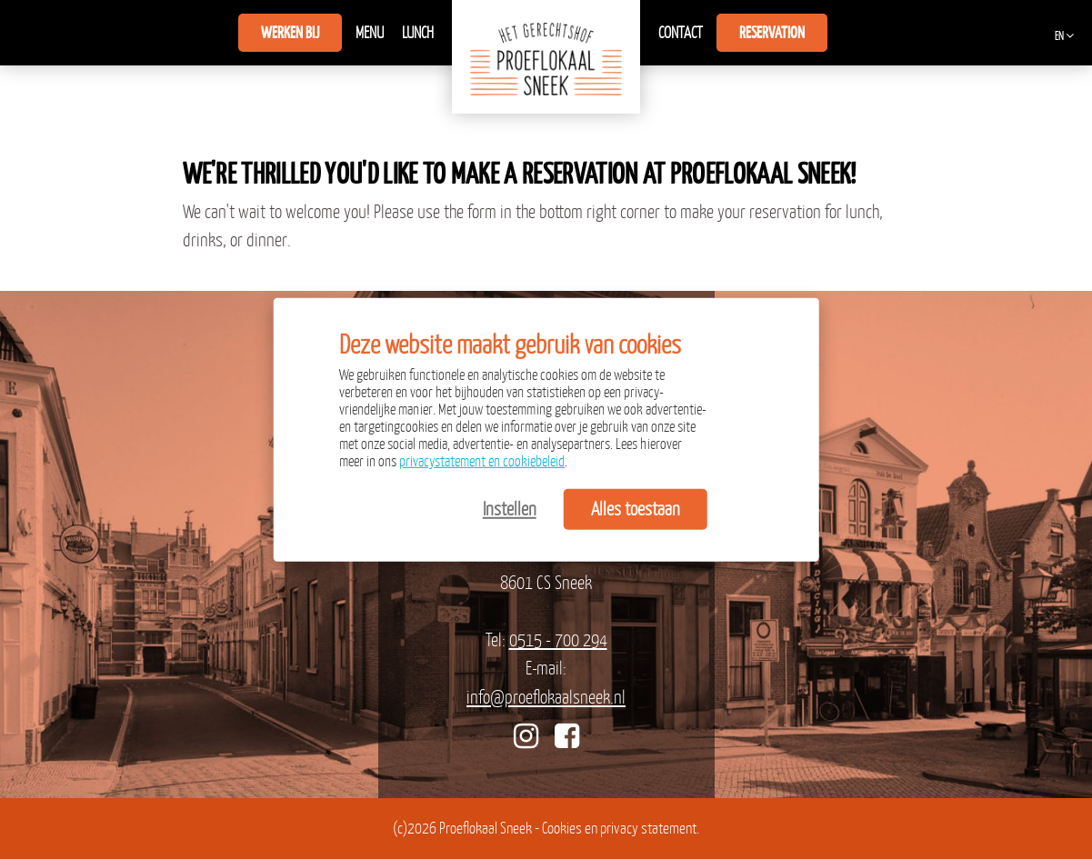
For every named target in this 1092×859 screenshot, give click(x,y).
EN (1059, 36)
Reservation (772, 33)
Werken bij (290, 33)
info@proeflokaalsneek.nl (546, 696)
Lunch (418, 33)
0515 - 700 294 (558, 639)
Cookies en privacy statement (619, 828)
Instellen (509, 508)
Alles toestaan (635, 508)
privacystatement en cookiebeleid (482, 461)
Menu (370, 33)
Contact (680, 33)
